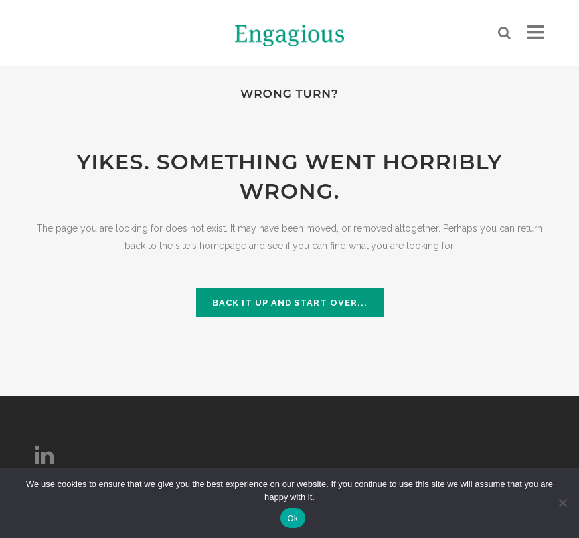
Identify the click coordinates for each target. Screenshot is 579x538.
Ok (292, 518)
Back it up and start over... (289, 303)
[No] (562, 502)
